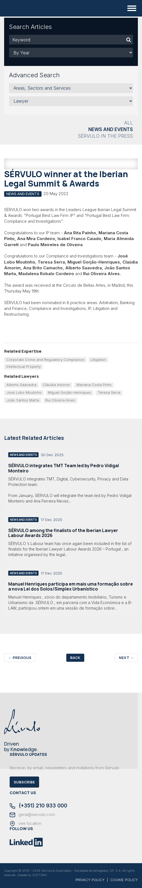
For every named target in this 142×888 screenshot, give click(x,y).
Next (126, 657)
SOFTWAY (39, 875)
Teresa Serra (109, 392)
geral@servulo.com (32, 815)
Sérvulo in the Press (105, 136)
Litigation (98, 359)
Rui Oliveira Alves (60, 400)
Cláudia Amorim (56, 384)
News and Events (110, 129)
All (128, 123)
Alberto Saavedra (21, 384)
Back (75, 657)
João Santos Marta (22, 400)
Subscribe (24, 782)
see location (25, 823)
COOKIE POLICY (124, 880)
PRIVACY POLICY (90, 880)
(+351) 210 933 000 (38, 806)
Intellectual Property (23, 366)
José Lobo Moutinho (24, 392)
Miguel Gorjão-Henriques (69, 392)
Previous (19, 657)
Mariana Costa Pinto (94, 384)
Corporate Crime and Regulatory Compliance (45, 359)
